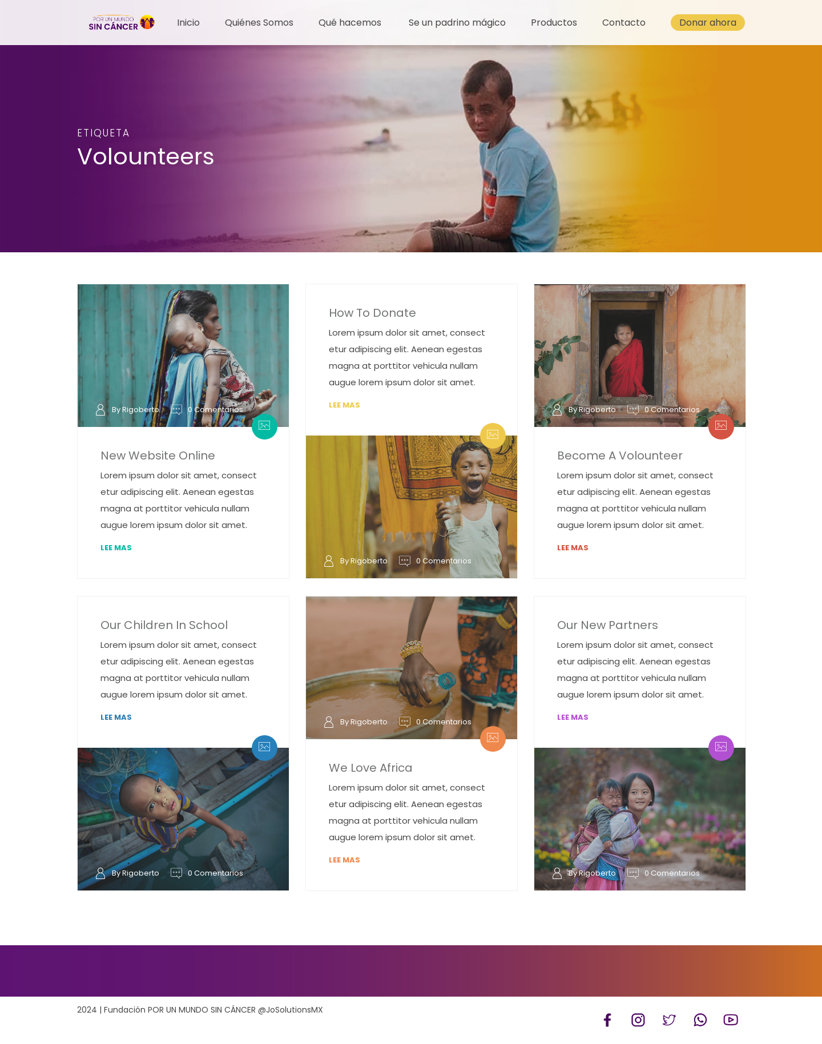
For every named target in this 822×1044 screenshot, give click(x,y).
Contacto (624, 22)
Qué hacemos (350, 22)
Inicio (188, 22)
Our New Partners (607, 625)
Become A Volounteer (620, 455)
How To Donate (372, 313)
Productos (554, 22)
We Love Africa (371, 768)
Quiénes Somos (259, 22)
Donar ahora (707, 22)
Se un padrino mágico (457, 22)
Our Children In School (164, 625)
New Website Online (157, 455)
